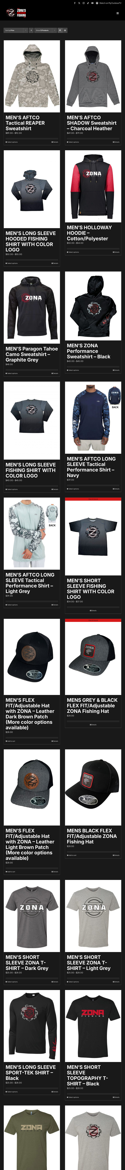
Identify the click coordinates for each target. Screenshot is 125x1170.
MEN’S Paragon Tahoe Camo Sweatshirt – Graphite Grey (32, 354)
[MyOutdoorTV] (97, 2)
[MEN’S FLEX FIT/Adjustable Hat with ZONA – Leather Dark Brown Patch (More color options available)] (32, 657)
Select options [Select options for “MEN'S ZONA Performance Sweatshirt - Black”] (74, 370)
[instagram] (84, 3)
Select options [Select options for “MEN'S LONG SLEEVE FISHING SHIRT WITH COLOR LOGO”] (12, 489)
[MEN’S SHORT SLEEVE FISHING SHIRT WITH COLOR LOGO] (93, 536)
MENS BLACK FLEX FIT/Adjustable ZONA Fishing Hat (92, 836)
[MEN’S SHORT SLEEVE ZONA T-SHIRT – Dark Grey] (32, 916)
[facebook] (75, 3)
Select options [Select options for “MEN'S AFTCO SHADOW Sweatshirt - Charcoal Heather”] (74, 142)
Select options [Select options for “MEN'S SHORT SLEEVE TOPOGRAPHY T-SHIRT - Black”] (74, 1097)
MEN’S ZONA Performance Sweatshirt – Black (88, 351)
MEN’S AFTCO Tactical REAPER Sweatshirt (25, 123)
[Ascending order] (31, 30)
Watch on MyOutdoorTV (110, 3)
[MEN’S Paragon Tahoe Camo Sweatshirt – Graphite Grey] (32, 308)
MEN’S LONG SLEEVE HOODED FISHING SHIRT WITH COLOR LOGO (31, 241)
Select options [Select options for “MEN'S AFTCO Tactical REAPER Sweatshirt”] (12, 142)
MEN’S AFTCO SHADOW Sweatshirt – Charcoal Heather (92, 123)
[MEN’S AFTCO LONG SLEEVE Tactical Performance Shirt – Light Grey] (32, 534)
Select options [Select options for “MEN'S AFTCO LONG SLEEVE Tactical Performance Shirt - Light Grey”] (12, 605)
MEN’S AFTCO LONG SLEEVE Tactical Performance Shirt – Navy (91, 467)
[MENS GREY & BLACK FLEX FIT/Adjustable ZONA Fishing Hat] (93, 657)
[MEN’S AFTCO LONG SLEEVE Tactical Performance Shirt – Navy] (93, 418)
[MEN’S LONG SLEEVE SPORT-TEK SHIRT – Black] (32, 1026)
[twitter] (79, 3)
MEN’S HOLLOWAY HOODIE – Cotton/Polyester (89, 233)
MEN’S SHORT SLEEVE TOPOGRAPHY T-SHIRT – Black (87, 1075)
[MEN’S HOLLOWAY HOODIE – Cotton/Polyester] (93, 186)
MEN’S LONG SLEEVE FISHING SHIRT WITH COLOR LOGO (31, 470)
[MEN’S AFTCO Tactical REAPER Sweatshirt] (32, 76)
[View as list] (64, 30)
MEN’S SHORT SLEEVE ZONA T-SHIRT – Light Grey (89, 962)
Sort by (9, 30)
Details (55, 142)
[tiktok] (88, 3)
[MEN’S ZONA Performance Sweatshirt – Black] (93, 306)
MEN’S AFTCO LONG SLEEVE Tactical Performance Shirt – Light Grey (30, 583)
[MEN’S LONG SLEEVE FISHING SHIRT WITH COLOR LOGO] (32, 421)
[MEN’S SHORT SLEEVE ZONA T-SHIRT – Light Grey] (93, 916)
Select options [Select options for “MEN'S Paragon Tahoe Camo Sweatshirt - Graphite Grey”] (12, 373)
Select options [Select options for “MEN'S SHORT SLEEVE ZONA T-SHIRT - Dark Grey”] (12, 982)
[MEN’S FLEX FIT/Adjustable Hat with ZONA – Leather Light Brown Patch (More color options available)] (32, 787)
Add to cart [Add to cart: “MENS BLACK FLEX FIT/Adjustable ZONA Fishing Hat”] (72, 855)
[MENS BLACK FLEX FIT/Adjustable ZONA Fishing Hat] (93, 787)
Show (42, 30)
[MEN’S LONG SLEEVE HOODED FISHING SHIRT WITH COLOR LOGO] (32, 189)
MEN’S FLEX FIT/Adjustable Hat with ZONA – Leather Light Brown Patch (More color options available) (30, 844)
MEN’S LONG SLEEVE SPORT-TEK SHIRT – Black (31, 1072)
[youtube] (92, 3)
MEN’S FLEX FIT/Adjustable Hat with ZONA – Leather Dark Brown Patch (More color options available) (30, 714)
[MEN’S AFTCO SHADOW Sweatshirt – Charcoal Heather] (93, 76)
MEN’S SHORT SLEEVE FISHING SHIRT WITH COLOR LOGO (90, 589)
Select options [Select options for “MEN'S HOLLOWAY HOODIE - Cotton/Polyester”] (74, 252)
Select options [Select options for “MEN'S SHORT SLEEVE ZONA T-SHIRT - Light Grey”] (74, 982)
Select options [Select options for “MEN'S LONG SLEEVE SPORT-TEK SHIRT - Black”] (12, 1092)
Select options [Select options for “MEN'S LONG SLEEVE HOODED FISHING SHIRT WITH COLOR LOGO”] (12, 263)
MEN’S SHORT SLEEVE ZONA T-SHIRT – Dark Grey (27, 962)
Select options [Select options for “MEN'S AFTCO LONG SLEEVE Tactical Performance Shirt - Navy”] (74, 489)
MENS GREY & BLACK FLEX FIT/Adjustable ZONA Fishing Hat (92, 705)
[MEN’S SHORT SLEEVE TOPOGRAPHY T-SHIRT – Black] (93, 1026)
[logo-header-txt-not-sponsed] (17, 9)
